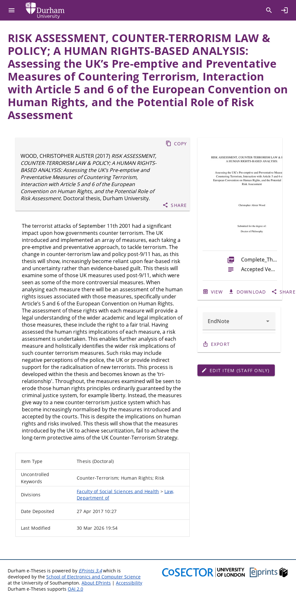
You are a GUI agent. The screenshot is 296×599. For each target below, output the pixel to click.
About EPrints (96, 583)
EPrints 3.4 (90, 571)
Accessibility (129, 583)
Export (220, 344)
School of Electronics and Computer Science (93, 577)
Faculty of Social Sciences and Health (118, 491)
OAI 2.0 (75, 589)
